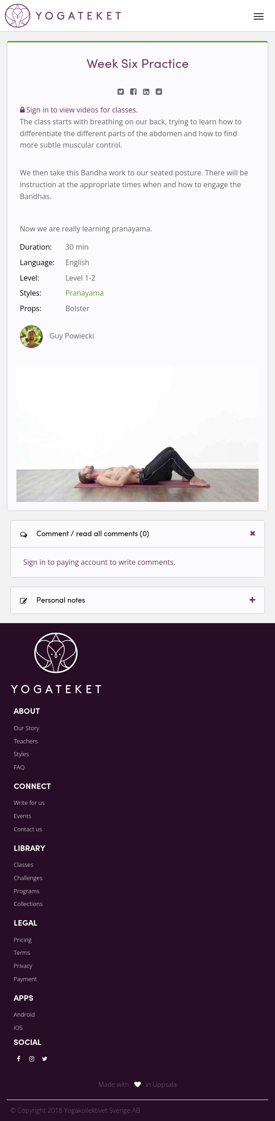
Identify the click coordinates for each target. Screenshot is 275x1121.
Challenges (28, 878)
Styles (21, 754)
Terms (22, 952)
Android (24, 1014)
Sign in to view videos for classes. (79, 110)
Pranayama (85, 293)
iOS (18, 1028)
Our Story (26, 728)
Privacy (23, 966)
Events (22, 816)
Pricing (22, 940)
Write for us (29, 803)
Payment (25, 979)
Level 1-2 (81, 278)
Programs (27, 891)
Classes (23, 864)
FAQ (19, 767)
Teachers (26, 741)
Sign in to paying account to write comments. (99, 562)
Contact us (28, 829)
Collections (28, 904)
